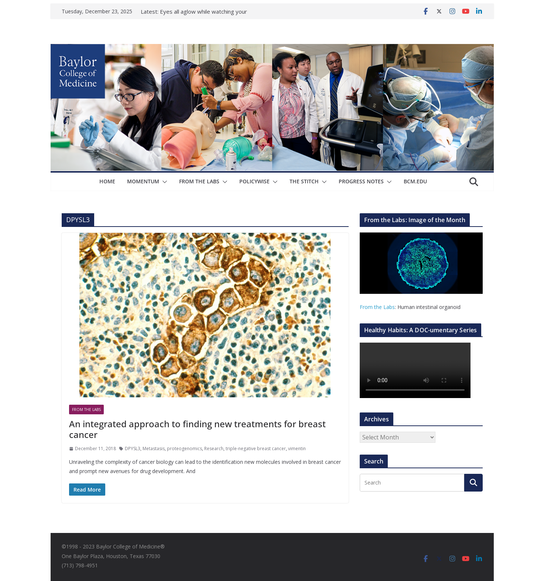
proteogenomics (184, 448)
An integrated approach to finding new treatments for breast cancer (197, 429)
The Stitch (304, 181)
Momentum (143, 181)
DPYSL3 (132, 448)
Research (213, 448)
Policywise (254, 181)
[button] (163, 181)
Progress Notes (361, 181)
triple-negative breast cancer (256, 448)
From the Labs (377, 306)
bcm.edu (415, 181)
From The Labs (199, 181)
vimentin (297, 448)
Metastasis (154, 448)
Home (107, 181)
